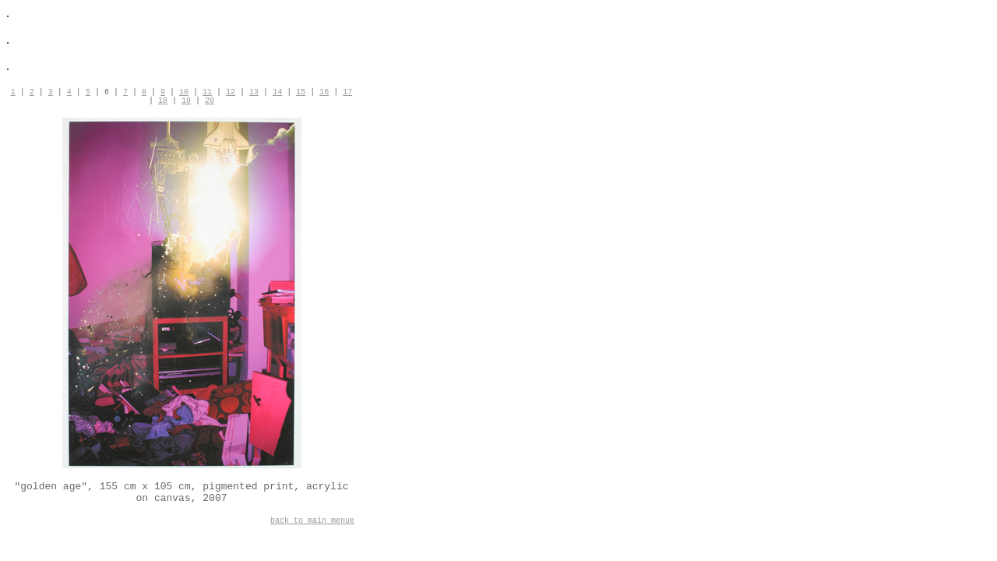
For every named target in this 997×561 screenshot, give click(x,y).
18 (162, 101)
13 (254, 92)
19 (186, 101)
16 (324, 92)
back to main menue (312, 521)
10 (183, 92)
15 (300, 92)
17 (347, 92)
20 (209, 101)
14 (277, 92)
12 (230, 92)
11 (207, 92)
